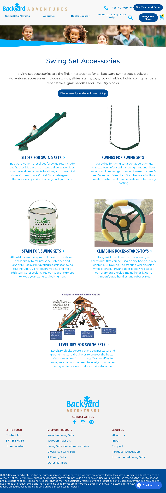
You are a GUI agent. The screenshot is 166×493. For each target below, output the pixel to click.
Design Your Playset (148, 17)
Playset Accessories (76, 446)
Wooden (53, 435)
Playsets (65, 440)
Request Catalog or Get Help (111, 16)
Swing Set (54, 446)
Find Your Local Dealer (148, 7)
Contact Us (13, 435)
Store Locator (15, 446)
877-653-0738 (15, 440)
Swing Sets (66, 435)
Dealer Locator (80, 16)
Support (117, 446)
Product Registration (126, 451)
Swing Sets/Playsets (17, 16)
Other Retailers (57, 462)
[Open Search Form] (131, 17)
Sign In (116, 7)
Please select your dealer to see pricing (83, 93)
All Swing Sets (56, 457)
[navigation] (65, 16)
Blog (115, 440)
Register (127, 7)
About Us (48, 16)
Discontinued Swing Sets (128, 457)
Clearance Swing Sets (61, 451)
